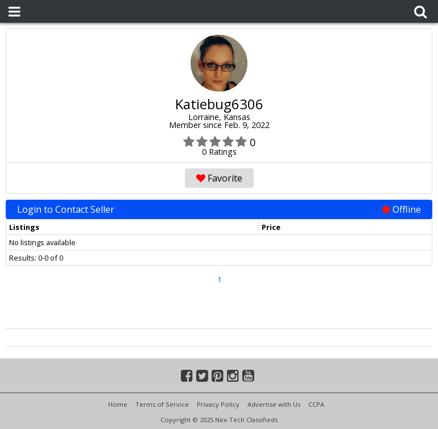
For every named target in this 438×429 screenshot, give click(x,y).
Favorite (219, 178)
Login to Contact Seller (219, 209)
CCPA (316, 404)
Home (117, 404)
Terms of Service (162, 404)
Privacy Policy (218, 404)
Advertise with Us (273, 404)
